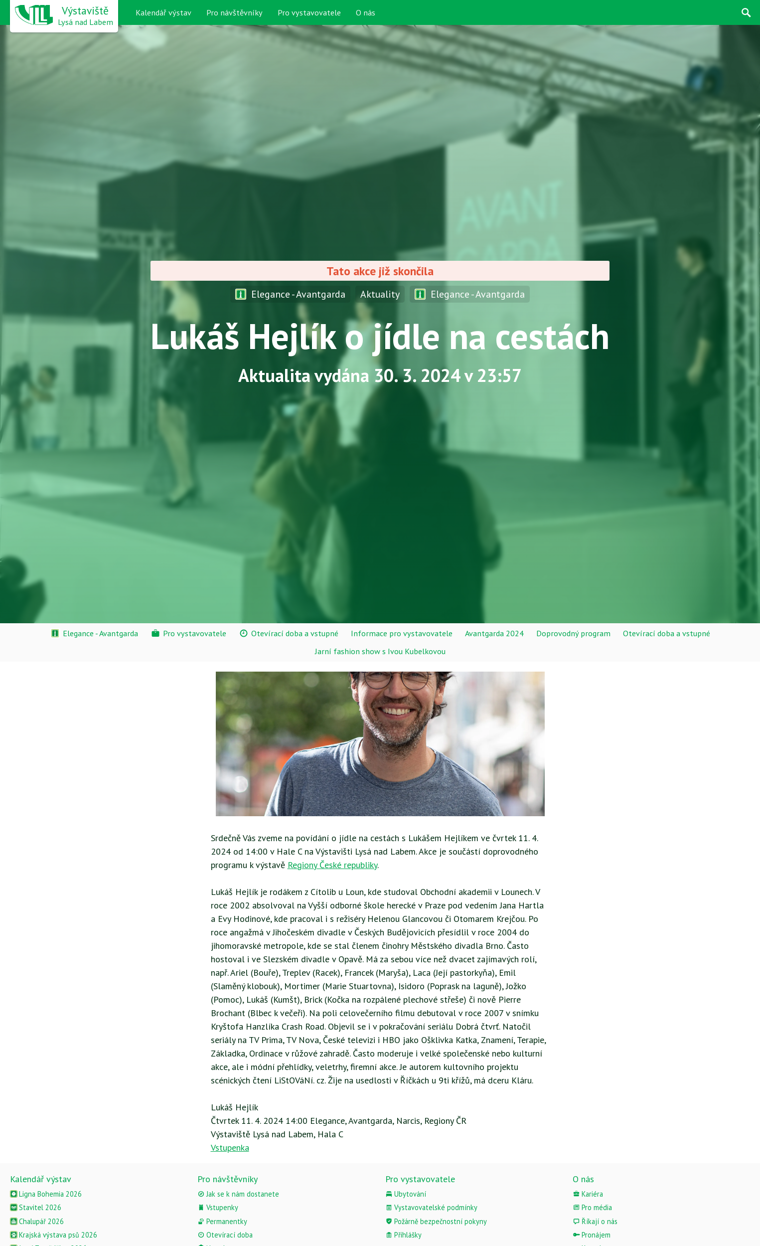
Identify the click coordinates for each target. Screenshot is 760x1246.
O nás (365, 12)
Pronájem (591, 1235)
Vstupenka (230, 1147)
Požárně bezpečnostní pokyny (436, 1221)
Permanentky (222, 1221)
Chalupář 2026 (37, 1221)
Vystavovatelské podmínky (431, 1207)
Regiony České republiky (332, 865)
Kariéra (588, 1194)
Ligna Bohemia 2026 (46, 1194)
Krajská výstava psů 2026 (53, 1235)
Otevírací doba (225, 1235)
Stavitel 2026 (35, 1207)
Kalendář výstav (163, 12)
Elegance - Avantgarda (290, 294)
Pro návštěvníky (234, 12)
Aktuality (380, 294)
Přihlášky (403, 1235)
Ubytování (405, 1194)
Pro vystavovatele (309, 12)
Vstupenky (217, 1207)
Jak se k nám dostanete (238, 1194)
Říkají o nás (595, 1221)
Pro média (592, 1207)
